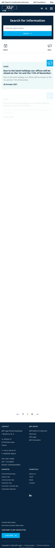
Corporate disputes (9, 489)
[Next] (37, 414)
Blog (51, 2)
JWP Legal (32, 437)
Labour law (6, 477)
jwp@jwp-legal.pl (9, 453)
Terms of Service (43, 545)
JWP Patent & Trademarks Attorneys (15, 2)
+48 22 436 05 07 (9, 450)
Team (31, 477)
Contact (32, 483)
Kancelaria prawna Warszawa (12, 525)
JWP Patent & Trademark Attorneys (38, 432)
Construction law (8, 480)
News (50, 47)
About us (32, 474)
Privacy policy (29, 545)
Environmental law (8, 474)
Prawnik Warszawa (8, 522)
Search (27, 33)
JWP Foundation (39, 2)
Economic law (7, 483)
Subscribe (10, 535)
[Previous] (18, 414)
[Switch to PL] (42, 8)
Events (5, 47)
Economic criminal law (10, 486)
